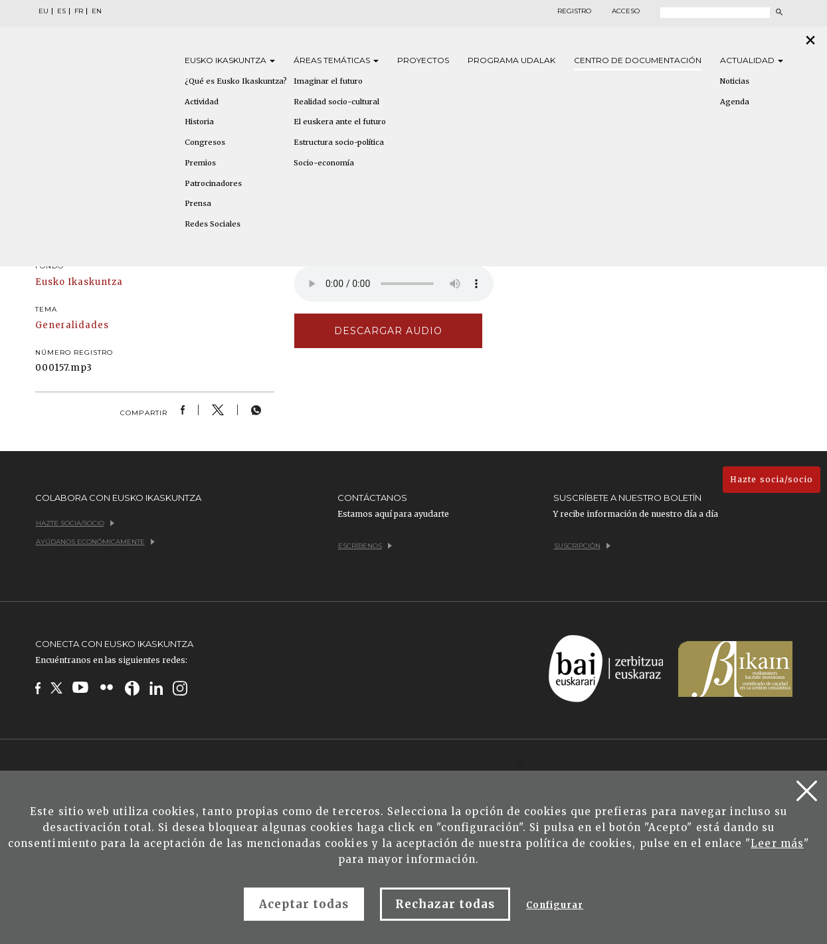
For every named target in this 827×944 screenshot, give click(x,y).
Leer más (777, 843)
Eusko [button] (230, 60)
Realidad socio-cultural (336, 101)
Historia (199, 121)
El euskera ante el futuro (340, 121)
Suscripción (582, 545)
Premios (200, 162)
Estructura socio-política (339, 142)
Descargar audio (388, 331)
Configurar (554, 905)
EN (97, 11)
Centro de (637, 60)
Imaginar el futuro (328, 81)
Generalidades (72, 325)
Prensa (198, 203)
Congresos (205, 142)
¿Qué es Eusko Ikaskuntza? (236, 81)
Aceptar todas (304, 904)
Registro (574, 11)
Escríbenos (365, 545)
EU (43, 11)
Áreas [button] (336, 60)
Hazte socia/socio (771, 479)
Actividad (202, 101)
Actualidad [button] (751, 60)
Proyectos (423, 60)
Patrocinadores (213, 183)
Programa (511, 60)
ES (61, 11)
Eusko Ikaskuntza (79, 282)
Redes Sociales (212, 224)
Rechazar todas (445, 904)
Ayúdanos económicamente (95, 541)
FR (78, 11)
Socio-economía (324, 162)
